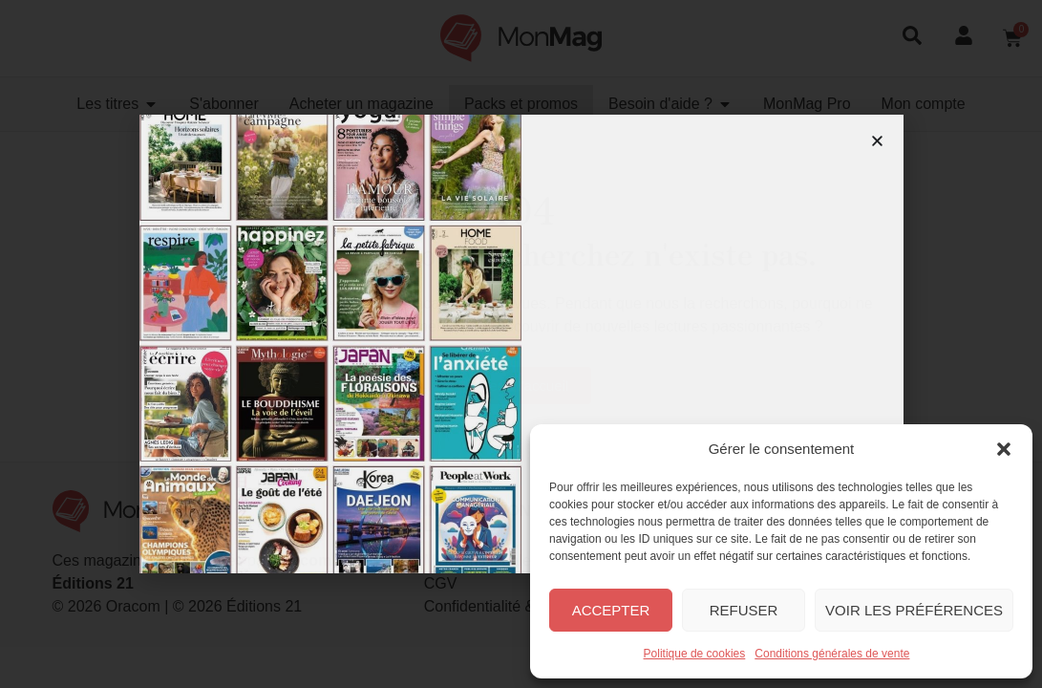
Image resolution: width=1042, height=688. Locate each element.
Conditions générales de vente (832, 653)
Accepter (611, 610)
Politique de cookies (695, 653)
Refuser (744, 610)
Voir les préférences (914, 610)
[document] (521, 344)
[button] (1003, 449)
